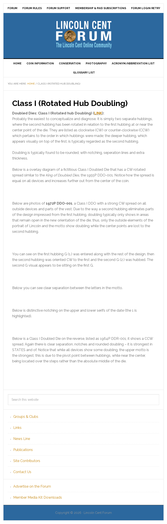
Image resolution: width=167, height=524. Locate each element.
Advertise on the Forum (32, 486)
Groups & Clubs (25, 417)
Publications (23, 450)
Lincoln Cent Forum (83, 33)
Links (17, 428)
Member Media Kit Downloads (37, 497)
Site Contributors (26, 461)
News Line (21, 439)
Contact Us (22, 472)
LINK (98, 113)
